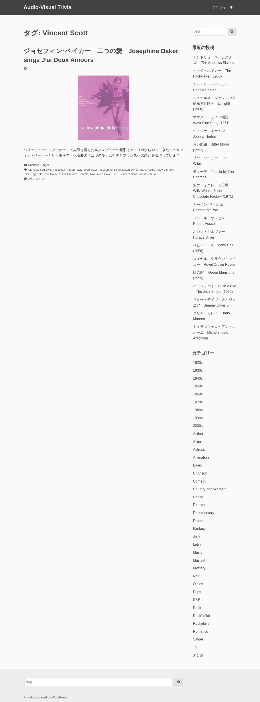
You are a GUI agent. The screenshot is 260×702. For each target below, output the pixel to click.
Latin (197, 544)
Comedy (199, 481)
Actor (197, 442)
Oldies (198, 584)
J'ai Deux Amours (64, 169)
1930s (198, 370)
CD (30, 169)
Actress (199, 449)
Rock (197, 608)
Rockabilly (201, 623)
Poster (62, 174)
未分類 (198, 655)
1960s (198, 394)
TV (195, 647)
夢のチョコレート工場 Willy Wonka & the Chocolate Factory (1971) (213, 190)
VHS (117, 174)
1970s (198, 402)
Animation (201, 457)
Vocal (142, 174)
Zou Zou (152, 174)
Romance (200, 631)
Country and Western (210, 489)
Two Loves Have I (100, 174)
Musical (199, 560)
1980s (198, 410)
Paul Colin (50, 174)
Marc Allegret (148, 169)
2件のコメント (37, 178)
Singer (45, 165)
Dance (198, 497)
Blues (197, 465)
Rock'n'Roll (202, 616)
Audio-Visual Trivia (47, 7)
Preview (72, 174)
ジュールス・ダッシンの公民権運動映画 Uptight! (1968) (214, 103)
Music (170, 169)
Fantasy (199, 528)
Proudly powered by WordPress (45, 697)
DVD (49, 169)
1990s (198, 418)
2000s (198, 426)
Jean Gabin (91, 169)
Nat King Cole (33, 174)
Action (198, 434)
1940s (198, 378)
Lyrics (134, 169)
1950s (198, 386)
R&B (196, 600)
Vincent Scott (128, 174)
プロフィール (222, 7)
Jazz (80, 169)
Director (199, 505)
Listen (126, 169)
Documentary (203, 513)
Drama (198, 521)
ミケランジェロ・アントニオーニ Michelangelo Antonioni (214, 332)
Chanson (33, 165)
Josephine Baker (110, 169)
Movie (161, 169)
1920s (198, 363)
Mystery (199, 568)
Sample (83, 174)
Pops (197, 592)
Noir (196, 576)
